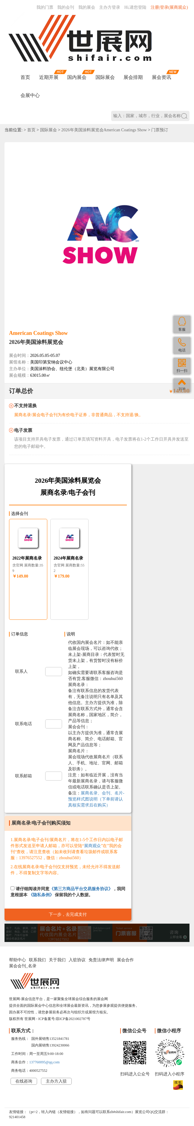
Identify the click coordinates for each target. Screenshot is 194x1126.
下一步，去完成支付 (68, 914)
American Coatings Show (38, 333)
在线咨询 (23, 1081)
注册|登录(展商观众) (169, 7)
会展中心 (30, 95)
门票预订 (159, 130)
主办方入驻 (56, 1081)
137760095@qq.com (44, 1062)
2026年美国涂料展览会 (36, 342)
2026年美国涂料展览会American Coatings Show (104, 130)
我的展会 (86, 7)
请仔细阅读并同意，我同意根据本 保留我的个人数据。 (68, 891)
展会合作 (125, 960)
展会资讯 (161, 77)
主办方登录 (109, 7)
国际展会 (105, 77)
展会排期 (133, 77)
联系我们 (37, 960)
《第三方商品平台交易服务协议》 (81, 889)
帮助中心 (17, 960)
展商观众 (92, 846)
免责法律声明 (101, 960)
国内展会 (76, 77)
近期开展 (48, 77)
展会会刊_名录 (22, 966)
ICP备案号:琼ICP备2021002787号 (64, 1019)
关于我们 (57, 960)
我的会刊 (65, 7)
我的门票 (44, 7)
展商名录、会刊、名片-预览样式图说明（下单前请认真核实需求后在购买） (96, 799)
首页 (25, 77)
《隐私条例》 (41, 895)
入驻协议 (77, 960)
